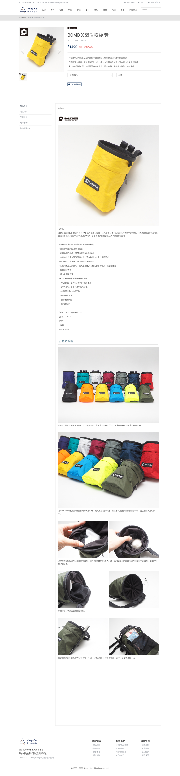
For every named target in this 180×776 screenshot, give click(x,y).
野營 (106, 10)
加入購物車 (74, 84)
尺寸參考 (24, 123)
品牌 (45, 10)
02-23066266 (25, 3)
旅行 (97, 10)
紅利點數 (145, 748)
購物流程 (145, 745)
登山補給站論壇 (48, 758)
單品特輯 (96, 745)
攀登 (89, 10)
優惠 (124, 10)
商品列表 (22, 18)
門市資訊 (120, 755)
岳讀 (115, 10)
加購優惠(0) (25, 128)
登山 (80, 10)
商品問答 (24, 112)
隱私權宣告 (121, 752)
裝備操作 (96, 748)
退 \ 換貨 (145, 752)
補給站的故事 (122, 745)
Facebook (31, 758)
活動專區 (134, 10)
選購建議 (96, 755)
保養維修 (96, 752)
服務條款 (120, 748)
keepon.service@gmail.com (56, 3)
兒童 (71, 10)
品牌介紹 (24, 117)
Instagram (38, 758)
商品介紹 (24, 106)
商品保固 (145, 755)
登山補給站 (129, 3)
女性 (62, 10)
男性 (54, 10)
